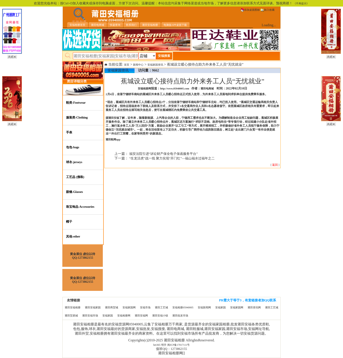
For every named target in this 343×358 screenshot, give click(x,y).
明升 (163, 344)
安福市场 (145, 307)
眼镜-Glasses (74, 192)
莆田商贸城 (111, 307)
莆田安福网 (141, 315)
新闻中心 (138, 64)
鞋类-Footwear (76, 102)
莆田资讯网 (254, 307)
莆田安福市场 (90, 315)
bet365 (157, 344)
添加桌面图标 (250, 9)
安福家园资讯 (155, 64)
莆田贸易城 (71, 315)
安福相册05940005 (182, 307)
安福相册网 (123, 315)
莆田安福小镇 (160, 315)
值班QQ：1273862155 (171, 349)
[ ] (275, 164)
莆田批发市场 (180, 315)
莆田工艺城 (161, 307)
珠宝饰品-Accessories (80, 206)
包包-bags (72, 147)
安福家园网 (129, 307)
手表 (69, 132)
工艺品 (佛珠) (75, 177)
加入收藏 (268, 9)
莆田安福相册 (72, 307)
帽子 (69, 221)
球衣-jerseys (74, 162)
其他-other (73, 236)
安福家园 (220, 307)
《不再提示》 (301, 3)
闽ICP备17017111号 (178, 344)
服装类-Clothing (77, 117)
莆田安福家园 (93, 307)
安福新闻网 (204, 307)
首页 (126, 64)
